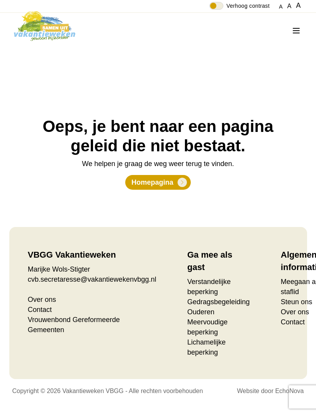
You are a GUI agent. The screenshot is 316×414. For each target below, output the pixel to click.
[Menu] (298, 30)
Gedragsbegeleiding (218, 302)
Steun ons (296, 302)
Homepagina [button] (152, 182)
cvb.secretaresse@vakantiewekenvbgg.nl (92, 279)
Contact (40, 310)
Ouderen (200, 312)
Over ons (42, 299)
